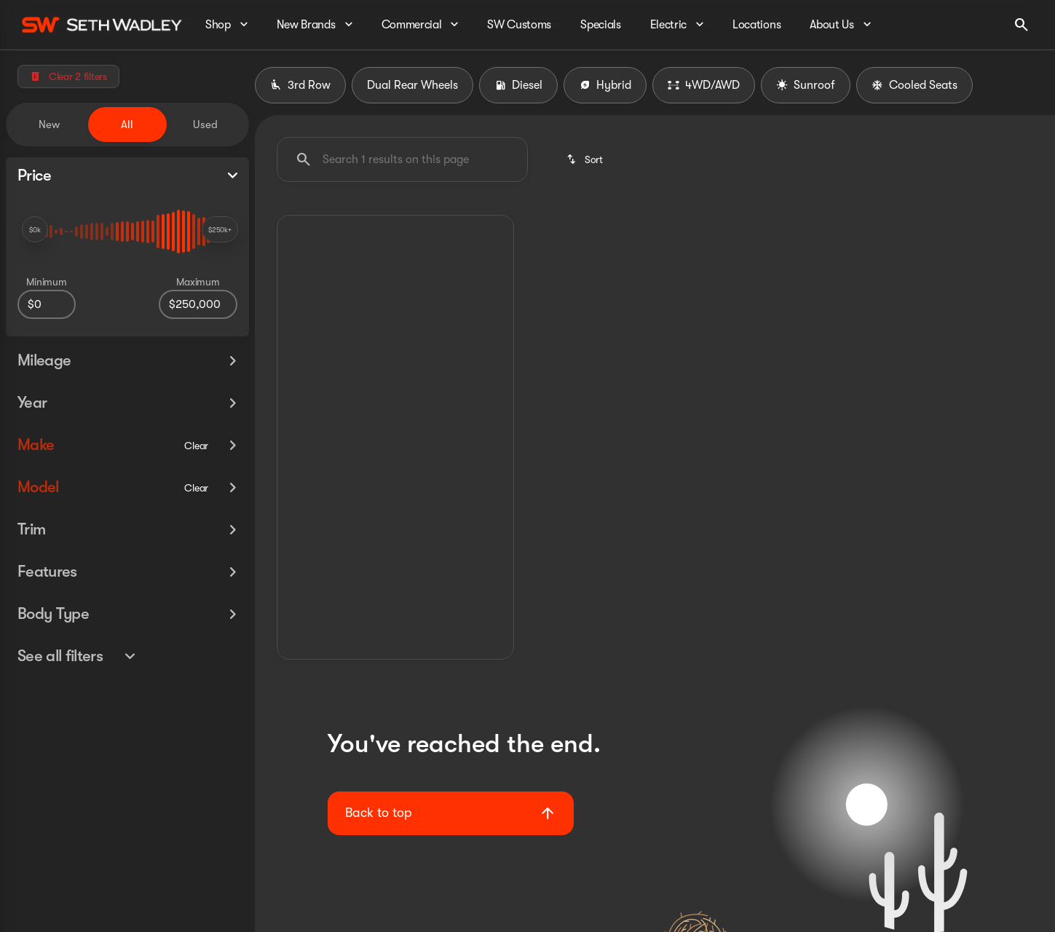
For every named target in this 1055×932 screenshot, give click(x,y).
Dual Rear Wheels (412, 85)
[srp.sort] (584, 159)
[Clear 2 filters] (68, 76)
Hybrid (605, 85)
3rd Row (300, 85)
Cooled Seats (914, 85)
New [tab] (49, 124)
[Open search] (1021, 24)
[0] (46, 304)
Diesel (518, 85)
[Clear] (196, 443)
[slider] (35, 229)
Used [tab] (205, 124)
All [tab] (127, 124)
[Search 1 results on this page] (402, 159)
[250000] (198, 304)
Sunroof (805, 85)
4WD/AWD (704, 85)
